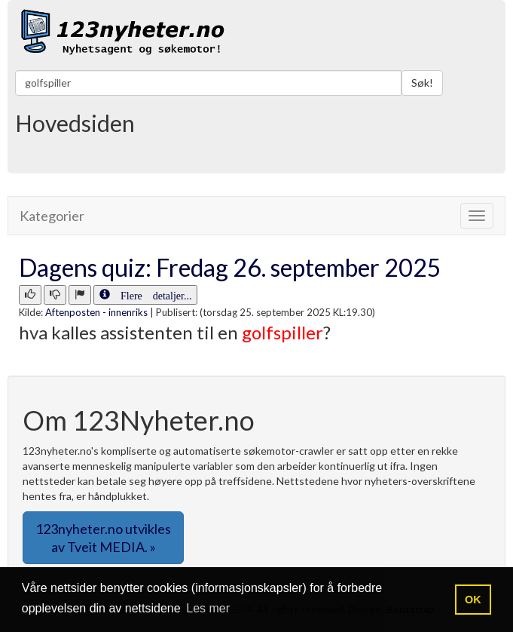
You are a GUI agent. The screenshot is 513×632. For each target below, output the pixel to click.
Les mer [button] (208, 608)
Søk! (422, 82)
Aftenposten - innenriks (96, 312)
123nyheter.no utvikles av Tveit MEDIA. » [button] (103, 537)
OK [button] (473, 600)
